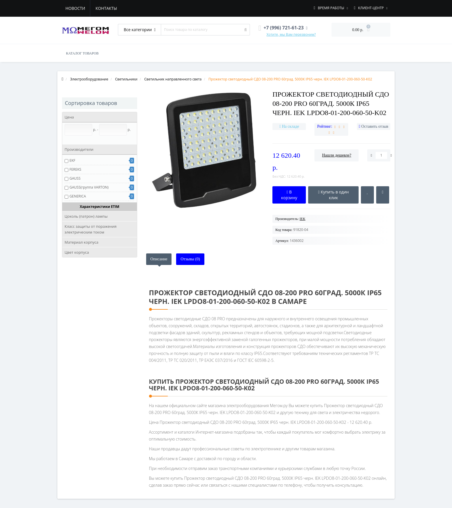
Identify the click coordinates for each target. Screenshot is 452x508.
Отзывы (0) (190, 259)
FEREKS (75, 169)
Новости (75, 8)
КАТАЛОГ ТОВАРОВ (82, 53)
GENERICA (77, 196)
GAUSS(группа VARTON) (89, 187)
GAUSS (74, 178)
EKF (72, 160)
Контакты (106, 8)
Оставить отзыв (374, 126)
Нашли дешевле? (336, 155)
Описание (158, 259)
